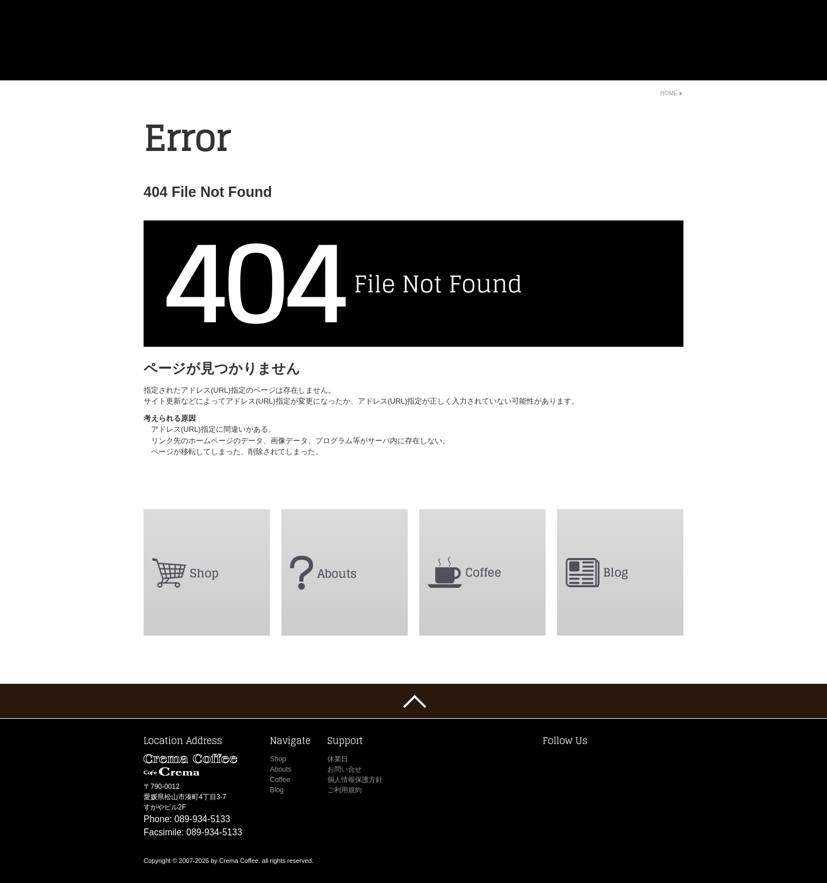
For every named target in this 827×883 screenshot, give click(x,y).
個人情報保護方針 (354, 780)
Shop (278, 759)
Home (669, 93)
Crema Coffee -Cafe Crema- (225, 40)
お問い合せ (344, 769)
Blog (277, 790)
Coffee (280, 780)
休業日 (337, 759)
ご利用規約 (344, 790)
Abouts (280, 769)
